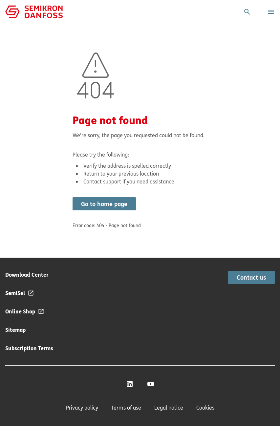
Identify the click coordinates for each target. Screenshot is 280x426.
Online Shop (20, 311)
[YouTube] (151, 384)
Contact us (251, 277)
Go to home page (104, 204)
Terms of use (126, 407)
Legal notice (168, 407)
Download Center (27, 274)
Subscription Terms (29, 348)
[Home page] (34, 11)
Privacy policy (82, 407)
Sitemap (15, 329)
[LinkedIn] (130, 384)
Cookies (205, 407)
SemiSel (15, 293)
